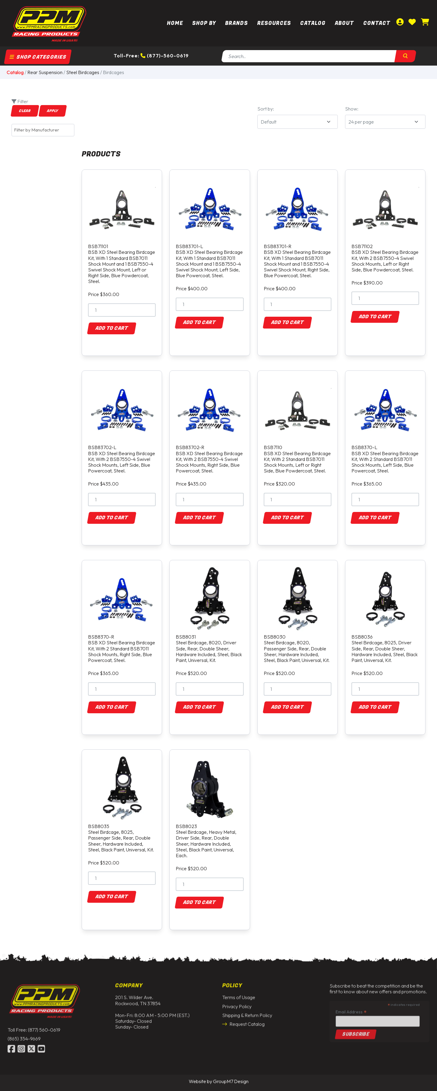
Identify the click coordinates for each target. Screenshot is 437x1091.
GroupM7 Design (231, 1081)
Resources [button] (274, 23)
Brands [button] (236, 23)
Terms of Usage (238, 993)
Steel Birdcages (82, 72)
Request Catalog (243, 1020)
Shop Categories (38, 57)
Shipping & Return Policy (247, 1011)
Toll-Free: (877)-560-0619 (151, 56)
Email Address (351, 1007)
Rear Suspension (45, 72)
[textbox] (44, 130)
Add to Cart (111, 328)
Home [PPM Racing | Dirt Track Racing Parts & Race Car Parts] (175, 23)
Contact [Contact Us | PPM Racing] (376, 23)
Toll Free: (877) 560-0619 (34, 1026)
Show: (351, 109)
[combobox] (43, 130)
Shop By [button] (204, 23)
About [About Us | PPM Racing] (344, 23)
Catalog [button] (313, 23)
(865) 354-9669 (24, 1034)
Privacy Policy (237, 1002)
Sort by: (265, 109)
